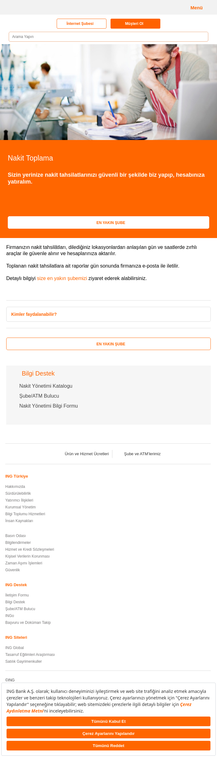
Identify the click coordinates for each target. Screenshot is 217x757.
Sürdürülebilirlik (18, 493)
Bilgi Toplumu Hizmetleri (25, 514)
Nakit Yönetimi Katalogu (45, 386)
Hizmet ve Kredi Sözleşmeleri (29, 549)
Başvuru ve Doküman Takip (28, 622)
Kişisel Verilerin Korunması (27, 556)
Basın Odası (15, 536)
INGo (9, 616)
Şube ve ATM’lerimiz (138, 453)
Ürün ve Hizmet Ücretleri (83, 453)
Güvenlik (12, 570)
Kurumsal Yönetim (20, 507)
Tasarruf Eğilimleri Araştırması (30, 654)
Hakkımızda (15, 486)
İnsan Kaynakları (19, 521)
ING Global (14, 648)
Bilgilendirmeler (18, 542)
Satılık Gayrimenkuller (23, 661)
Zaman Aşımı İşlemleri (23, 563)
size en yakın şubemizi (62, 278)
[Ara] (201, 37)
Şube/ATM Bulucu (39, 396)
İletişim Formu (17, 595)
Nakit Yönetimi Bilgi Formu (48, 406)
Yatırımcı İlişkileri (19, 500)
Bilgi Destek (15, 602)
